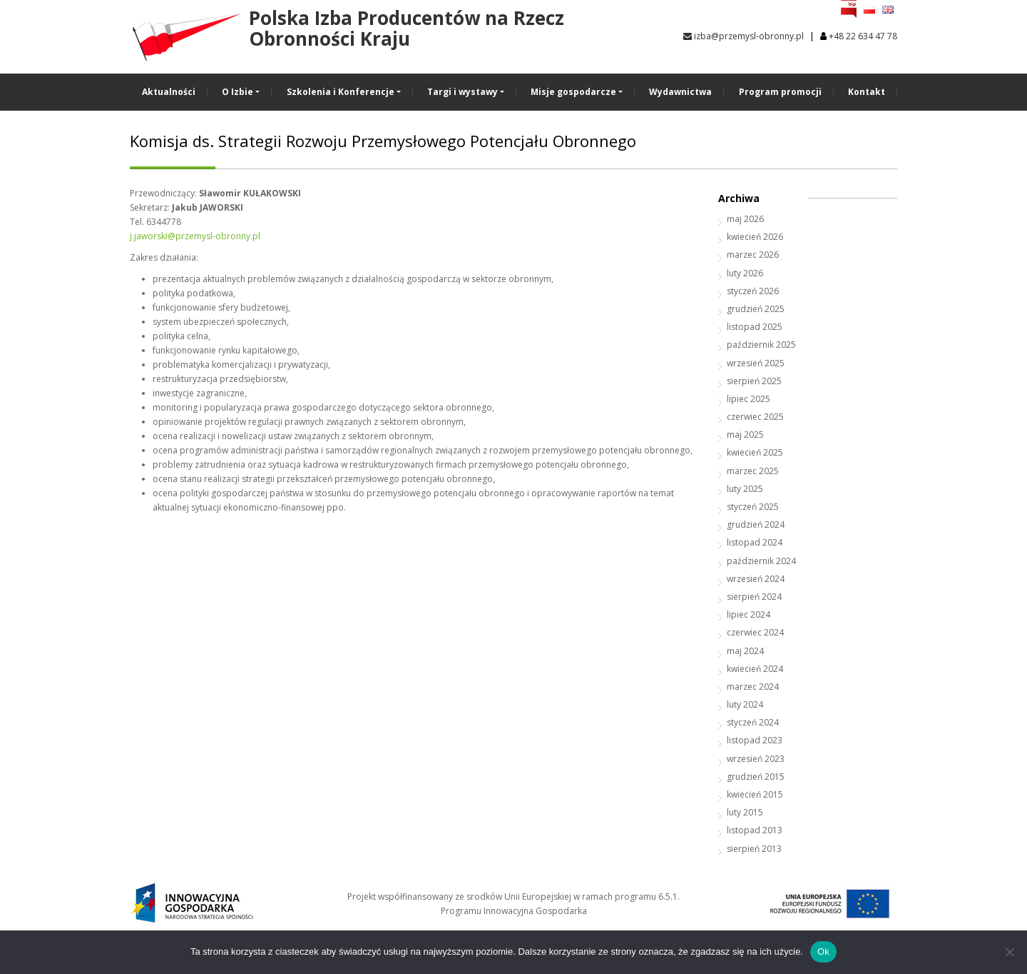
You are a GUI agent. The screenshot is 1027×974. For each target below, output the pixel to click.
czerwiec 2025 (755, 417)
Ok (823, 951)
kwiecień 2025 (755, 452)
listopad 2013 (754, 830)
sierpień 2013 (754, 849)
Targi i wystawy (462, 92)
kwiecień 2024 (755, 669)
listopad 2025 (754, 327)
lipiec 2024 (748, 614)
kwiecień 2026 (755, 237)
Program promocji (780, 92)
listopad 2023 (754, 740)
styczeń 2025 (753, 507)
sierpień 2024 (754, 597)
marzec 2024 (753, 687)
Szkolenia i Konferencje (340, 92)
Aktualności (168, 92)
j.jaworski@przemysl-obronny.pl (195, 236)
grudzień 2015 (756, 776)
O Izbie (237, 92)
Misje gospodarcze (573, 92)
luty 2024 (745, 704)
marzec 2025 (753, 471)
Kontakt (866, 92)
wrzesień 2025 (756, 363)
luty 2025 (745, 489)
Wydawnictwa (680, 92)
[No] (1009, 952)
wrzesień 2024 (756, 579)
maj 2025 (745, 434)
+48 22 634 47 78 (863, 36)
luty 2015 (745, 812)
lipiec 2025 (748, 399)
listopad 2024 (754, 542)
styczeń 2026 (753, 291)
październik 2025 (761, 344)
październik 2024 (761, 561)
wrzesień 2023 (756, 759)
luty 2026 (745, 273)
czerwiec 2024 (755, 632)
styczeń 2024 (753, 722)
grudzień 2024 (756, 524)
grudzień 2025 (756, 309)
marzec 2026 (753, 254)
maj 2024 (745, 651)
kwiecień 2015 (755, 794)
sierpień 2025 (754, 381)
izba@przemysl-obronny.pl (743, 36)
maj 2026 (745, 219)
